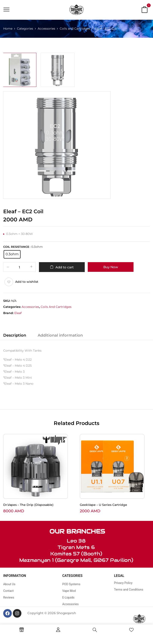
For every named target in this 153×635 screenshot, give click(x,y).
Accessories (46, 28)
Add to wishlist (26, 282)
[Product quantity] (19, 267)
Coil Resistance (16, 246)
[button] (144, 10)
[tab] (14, 336)
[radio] (12, 254)
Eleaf (18, 313)
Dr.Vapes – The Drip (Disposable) (28, 505)
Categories (25, 28)
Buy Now (110, 267)
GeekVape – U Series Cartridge (103, 505)
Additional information (60, 335)
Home (7, 28)
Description (14, 335)
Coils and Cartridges (75, 28)
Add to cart (64, 267)
